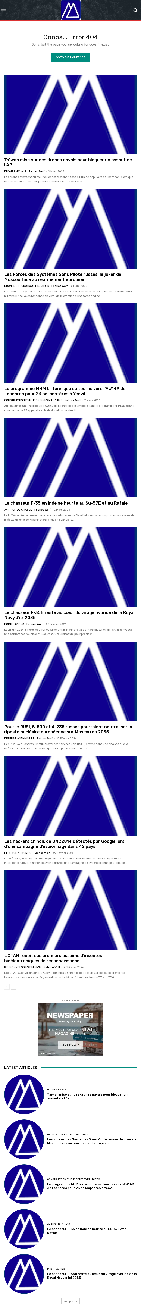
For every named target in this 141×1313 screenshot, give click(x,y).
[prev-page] (7, 987)
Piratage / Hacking (17, 853)
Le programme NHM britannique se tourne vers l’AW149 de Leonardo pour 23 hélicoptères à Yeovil (65, 391)
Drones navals (15, 171)
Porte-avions (14, 624)
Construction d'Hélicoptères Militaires (33, 400)
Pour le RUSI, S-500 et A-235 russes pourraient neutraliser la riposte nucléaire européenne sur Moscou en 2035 (68, 729)
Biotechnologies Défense (23, 967)
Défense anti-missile (19, 738)
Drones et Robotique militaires (26, 286)
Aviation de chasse (18, 509)
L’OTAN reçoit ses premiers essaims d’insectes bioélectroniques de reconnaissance (53, 958)
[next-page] (13, 987)
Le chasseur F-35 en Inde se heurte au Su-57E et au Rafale (66, 503)
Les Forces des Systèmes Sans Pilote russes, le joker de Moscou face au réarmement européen (62, 277)
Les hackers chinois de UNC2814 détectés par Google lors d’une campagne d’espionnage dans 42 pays (64, 844)
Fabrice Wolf (37, 171)
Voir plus (70, 1301)
